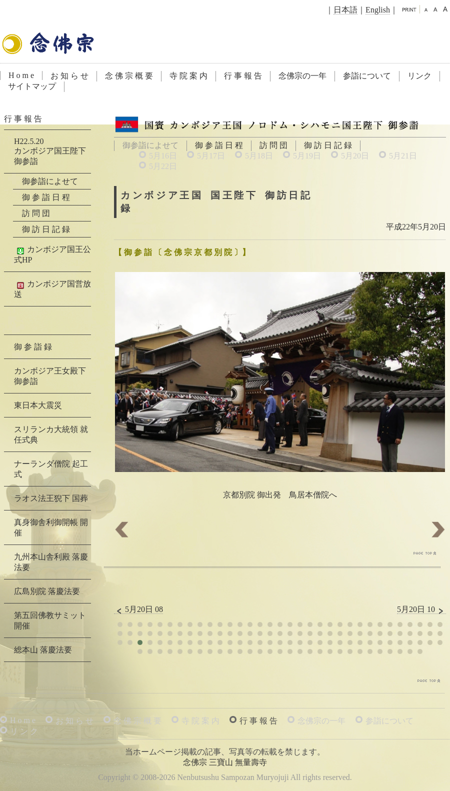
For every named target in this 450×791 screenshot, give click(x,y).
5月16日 (163, 156)
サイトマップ (32, 86)
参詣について (367, 76)
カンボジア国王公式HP (52, 254)
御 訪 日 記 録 (328, 145)
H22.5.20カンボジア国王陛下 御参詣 (50, 151)
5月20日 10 (421, 609)
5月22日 (163, 166)
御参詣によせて (50, 181)
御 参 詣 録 (33, 346)
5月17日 (211, 156)
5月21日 (403, 156)
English (378, 10)
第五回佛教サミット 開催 (50, 620)
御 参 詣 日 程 (219, 145)
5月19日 (307, 156)
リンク (420, 76)
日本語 (346, 10)
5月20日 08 (138, 609)
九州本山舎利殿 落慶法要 (51, 562)
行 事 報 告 (243, 76)
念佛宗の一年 (302, 76)
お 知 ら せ (69, 76)
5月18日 (259, 156)
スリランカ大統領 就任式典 (51, 434)
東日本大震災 (38, 405)
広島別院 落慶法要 (47, 591)
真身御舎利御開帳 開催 (51, 527)
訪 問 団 (274, 145)
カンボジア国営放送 (52, 289)
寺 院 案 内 (189, 76)
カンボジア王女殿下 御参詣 (50, 376)
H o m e (21, 75)
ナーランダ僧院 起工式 (51, 469)
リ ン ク (24, 731)
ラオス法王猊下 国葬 (51, 498)
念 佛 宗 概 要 (129, 76)
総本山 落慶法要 (43, 650)
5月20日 (355, 156)
